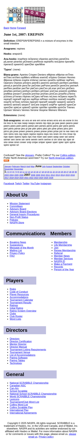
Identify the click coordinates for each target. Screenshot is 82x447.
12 (26, 172)
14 (32, 172)
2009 (38, 175)
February (16, 166)
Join (56, 247)
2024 (41, 177)
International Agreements (23, 413)
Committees (16, 206)
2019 (16, 177)
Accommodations (19, 297)
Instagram (46, 183)
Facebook (9, 183)
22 (54, 172)
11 (23, 172)
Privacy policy (46, 436)
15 (34, 172)
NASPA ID (59, 261)
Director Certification (21, 341)
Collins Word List (19, 404)
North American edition (61, 158)
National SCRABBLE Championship (29, 383)
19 (45, 172)
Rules (13, 289)
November (9, 169)
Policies (14, 220)
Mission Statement (20, 203)
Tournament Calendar (21, 300)
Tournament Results (20, 302)
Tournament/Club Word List (24, 402)
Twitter (26, 183)
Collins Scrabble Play (21, 407)
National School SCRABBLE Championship (33, 394)
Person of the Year (64, 269)
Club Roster (16, 316)
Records (58, 267)
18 (43, 172)
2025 (46, 177)
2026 (51, 177)
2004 (11, 175)
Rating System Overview (23, 311)
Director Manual (18, 347)
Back (6, 28)
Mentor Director (18, 344)
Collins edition (67, 155)
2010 (43, 175)
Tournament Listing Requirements (28, 349)
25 (62, 172)
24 (59, 172)
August (49, 166)
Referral (58, 253)
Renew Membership (65, 250)
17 (40, 172)
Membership (60, 242)
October (66, 166)
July (44, 166)
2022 (31, 177)
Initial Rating (16, 308)
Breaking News (18, 242)
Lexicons (14, 399)
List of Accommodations (22, 355)
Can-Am (14, 388)
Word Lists (15, 319)
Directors (14, 338)
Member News (62, 256)
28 (70, 172)
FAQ (12, 256)
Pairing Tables (17, 360)
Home (13, 28)
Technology (16, 363)
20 (48, 172)
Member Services (63, 258)
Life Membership (63, 245)
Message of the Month (22, 247)
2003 (6, 175)
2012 (53, 175)
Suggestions (16, 245)
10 (21, 172)
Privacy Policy (17, 253)
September (57, 166)
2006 (21, 175)
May (33, 166)
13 (29, 172)
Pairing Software (18, 357)
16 (37, 172)
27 (67, 172)
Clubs (13, 313)
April (28, 166)
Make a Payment (63, 264)
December (18, 169)
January (7, 166)
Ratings (14, 305)
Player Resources (19, 294)
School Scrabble (18, 391)
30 (76, 172)
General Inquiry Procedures (24, 214)
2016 (72, 175)
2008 (33, 175)
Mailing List (16, 250)
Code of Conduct (19, 291)
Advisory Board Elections (23, 211)
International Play (19, 410)
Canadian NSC (18, 385)
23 (56, 172)
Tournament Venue (20, 352)
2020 (21, 177)
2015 (67, 175)
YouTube (35, 183)
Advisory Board (18, 209)
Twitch (18, 183)
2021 (26, 177)
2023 (36, 177)
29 (73, 172)
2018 (11, 177)
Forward (21, 28)
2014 (62, 175)
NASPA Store (17, 222)
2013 (58, 175)
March (23, 166)
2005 (16, 175)
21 (51, 172)
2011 (48, 175)
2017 (6, 177)
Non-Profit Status (19, 217)
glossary (29, 155)
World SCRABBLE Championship (28, 396)
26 (65, 172)
